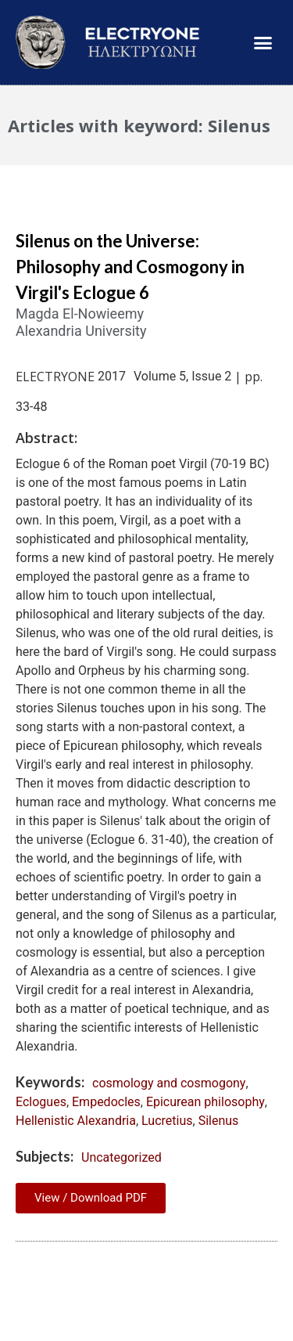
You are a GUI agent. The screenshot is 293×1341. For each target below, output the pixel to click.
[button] (263, 42)
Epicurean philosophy (205, 1101)
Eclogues (41, 1101)
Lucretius (166, 1120)
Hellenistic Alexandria (76, 1120)
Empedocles (106, 1101)
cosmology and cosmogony (168, 1083)
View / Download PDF (90, 1198)
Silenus (218, 1120)
